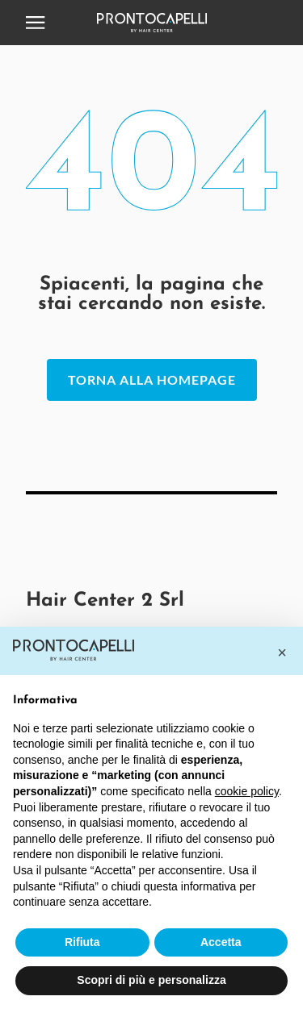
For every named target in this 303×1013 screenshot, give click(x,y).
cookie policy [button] (247, 791)
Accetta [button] (221, 942)
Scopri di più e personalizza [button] (151, 979)
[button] (282, 652)
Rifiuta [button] (82, 942)
